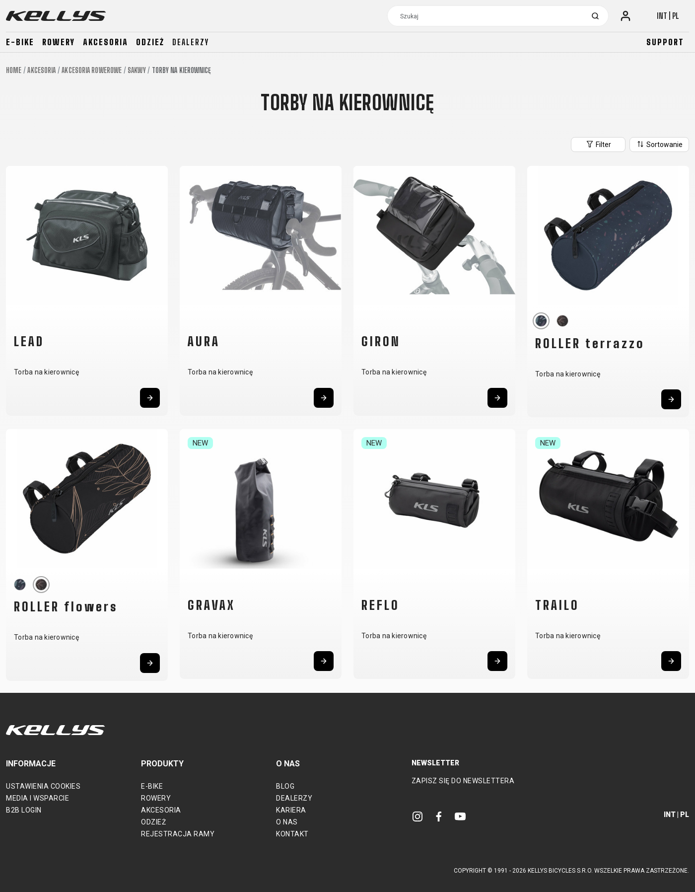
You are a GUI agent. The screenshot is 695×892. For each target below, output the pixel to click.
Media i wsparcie (37, 798)
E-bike (20, 42)
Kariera (291, 810)
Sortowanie (659, 144)
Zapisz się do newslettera (463, 781)
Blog (285, 786)
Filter (598, 144)
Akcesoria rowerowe (92, 70)
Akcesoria (105, 42)
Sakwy (137, 70)
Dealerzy (190, 42)
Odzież (150, 42)
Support (665, 42)
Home (13, 70)
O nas (287, 822)
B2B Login (24, 810)
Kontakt (292, 834)
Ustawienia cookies (43, 786)
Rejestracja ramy (177, 834)
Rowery (58, 42)
